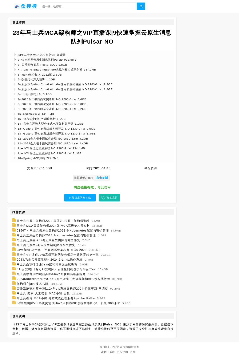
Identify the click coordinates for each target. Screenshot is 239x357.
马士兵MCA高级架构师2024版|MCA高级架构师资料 (53, 225)
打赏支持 (112, 197)
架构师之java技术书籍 (32, 283)
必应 (112, 351)
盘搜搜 (124, 347)
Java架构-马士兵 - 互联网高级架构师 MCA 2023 (52, 250)
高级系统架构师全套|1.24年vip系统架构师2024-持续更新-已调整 (62, 288)
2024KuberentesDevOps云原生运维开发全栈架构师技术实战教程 (63, 279)
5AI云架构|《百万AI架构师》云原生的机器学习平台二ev (56, 269)
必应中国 (122, 351)
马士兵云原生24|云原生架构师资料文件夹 (46, 245)
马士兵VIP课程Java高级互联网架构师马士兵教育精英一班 (58, 254)
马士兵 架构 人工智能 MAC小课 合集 (43, 293)
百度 (133, 351)
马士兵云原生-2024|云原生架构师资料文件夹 (48, 240)
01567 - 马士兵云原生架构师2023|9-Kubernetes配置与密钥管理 (63, 230)
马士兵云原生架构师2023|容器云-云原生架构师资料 (53, 220)
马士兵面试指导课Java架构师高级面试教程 (47, 264)
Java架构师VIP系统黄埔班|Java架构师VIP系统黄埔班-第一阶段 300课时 (68, 303)
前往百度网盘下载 (80, 197)
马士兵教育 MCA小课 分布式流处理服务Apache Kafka (56, 298)
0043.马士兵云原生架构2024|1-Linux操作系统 (50, 259)
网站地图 (133, 347)
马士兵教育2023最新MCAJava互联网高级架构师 (51, 274)
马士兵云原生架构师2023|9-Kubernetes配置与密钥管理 (56, 235)
